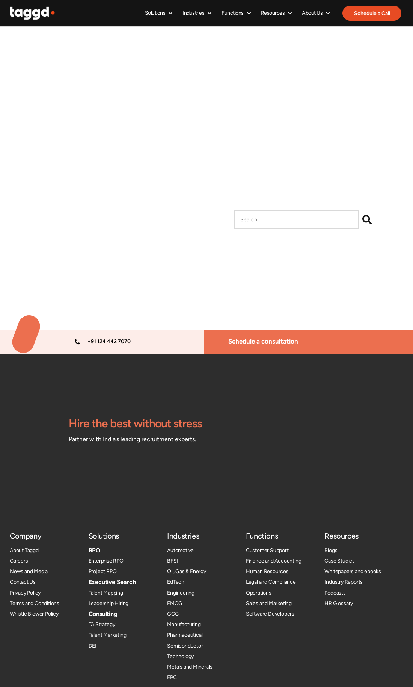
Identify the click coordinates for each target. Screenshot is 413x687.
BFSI (172, 561)
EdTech (175, 582)
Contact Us (23, 582)
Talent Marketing (108, 635)
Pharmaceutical (184, 635)
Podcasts (334, 593)
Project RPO (103, 571)
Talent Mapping (106, 593)
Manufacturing (183, 624)
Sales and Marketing (269, 603)
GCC (172, 614)
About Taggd (24, 550)
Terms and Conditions (34, 603)
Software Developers (270, 614)
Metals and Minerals (189, 667)
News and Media (29, 571)
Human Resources (267, 571)
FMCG (174, 603)
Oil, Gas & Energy (186, 571)
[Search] (367, 220)
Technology (180, 656)
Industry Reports (343, 582)
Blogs (330, 550)
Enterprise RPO (106, 561)
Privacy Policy (25, 593)
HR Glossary (338, 603)
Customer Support (267, 550)
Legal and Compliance (271, 582)
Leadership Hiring (109, 603)
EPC (171, 677)
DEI (92, 646)
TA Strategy (102, 624)
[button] (158, 13)
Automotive (180, 550)
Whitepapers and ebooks (352, 571)
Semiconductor (185, 646)
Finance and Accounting (273, 561)
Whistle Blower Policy (34, 614)
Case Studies (339, 561)
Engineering (180, 593)
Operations (258, 593)
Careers (19, 561)
